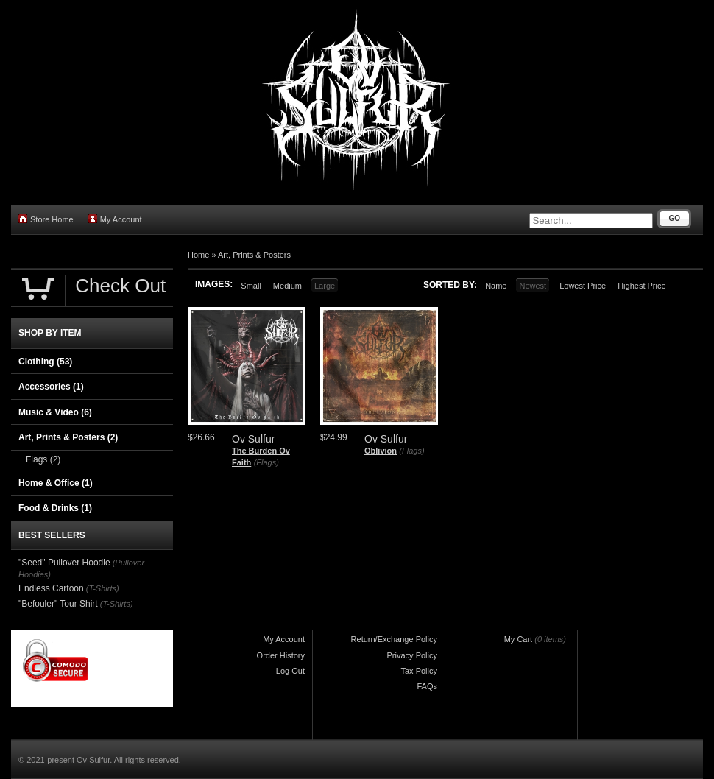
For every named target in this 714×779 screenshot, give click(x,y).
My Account (115, 219)
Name (495, 285)
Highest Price (641, 285)
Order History (281, 655)
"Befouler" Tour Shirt (58, 604)
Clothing (45, 361)
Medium (287, 285)
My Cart (518, 639)
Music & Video (55, 412)
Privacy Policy (412, 655)
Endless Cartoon (51, 588)
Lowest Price (582, 285)
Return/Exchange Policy (394, 639)
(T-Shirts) (102, 588)
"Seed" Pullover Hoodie (64, 562)
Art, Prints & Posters (254, 254)
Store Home (46, 219)
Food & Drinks (55, 508)
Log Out (290, 670)
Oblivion (380, 450)
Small (251, 285)
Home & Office (55, 483)
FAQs (427, 686)
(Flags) (266, 462)
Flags (43, 459)
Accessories (51, 386)
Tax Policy (418, 670)
